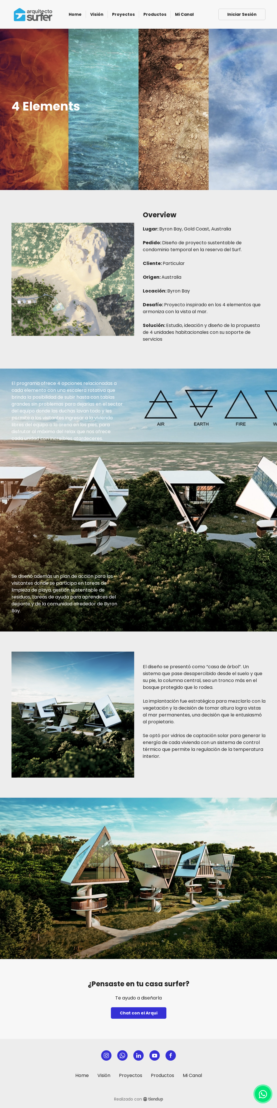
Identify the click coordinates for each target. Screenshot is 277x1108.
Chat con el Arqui (138, 1013)
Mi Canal (192, 1075)
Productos (162, 1075)
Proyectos (130, 1075)
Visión (103, 1075)
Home (82, 1075)
